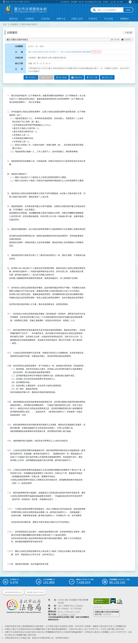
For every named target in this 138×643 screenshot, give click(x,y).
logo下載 (112, 2)
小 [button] (126, 2)
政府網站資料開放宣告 (13, 592)
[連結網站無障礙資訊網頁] (101, 601)
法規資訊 (14, 24)
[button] (128, 32)
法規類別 (29, 19)
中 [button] (130, 2)
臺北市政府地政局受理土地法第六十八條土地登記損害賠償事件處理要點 (59, 52)
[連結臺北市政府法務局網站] (24, 606)
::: (1, 23)
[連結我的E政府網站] (113, 601)
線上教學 (120, 2)
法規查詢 (45, 19)
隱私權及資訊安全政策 (35, 592)
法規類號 (19, 46)
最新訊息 (13, 19)
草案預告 (92, 19)
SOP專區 (105, 2)
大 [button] (134, 2)
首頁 (5, 24)
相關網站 (124, 19)
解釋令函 (61, 19)
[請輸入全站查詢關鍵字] (109, 10)
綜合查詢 (108, 19)
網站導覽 (74, 2)
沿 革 (19, 69)
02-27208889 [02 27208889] (77, 606)
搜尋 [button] (128, 10)
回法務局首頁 (65, 2)
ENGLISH (81, 2)
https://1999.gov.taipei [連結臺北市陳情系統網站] (69, 612)
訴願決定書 (76, 19)
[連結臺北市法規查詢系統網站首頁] (26, 9)
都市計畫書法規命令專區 (93, 2)
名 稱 (19, 52)
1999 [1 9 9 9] (60, 606)
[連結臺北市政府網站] (119, 601)
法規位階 (19, 58)
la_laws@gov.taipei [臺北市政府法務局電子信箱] (66, 614)
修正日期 (19, 63)
